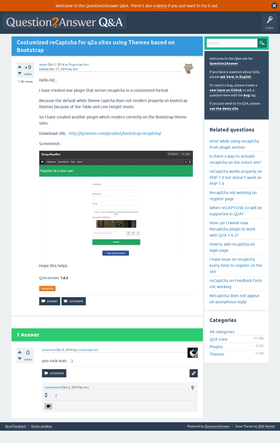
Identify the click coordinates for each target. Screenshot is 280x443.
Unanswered (71, 40)
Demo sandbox (41, 438)
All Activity (13, 40)
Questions (33, 40)
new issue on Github (226, 103)
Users (106, 40)
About (162, 40)
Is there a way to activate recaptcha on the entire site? (235, 171)
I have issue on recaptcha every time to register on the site (236, 277)
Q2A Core (218, 351)
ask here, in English (235, 89)
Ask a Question (128, 40)
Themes (217, 366)
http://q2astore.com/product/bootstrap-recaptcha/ (115, 145)
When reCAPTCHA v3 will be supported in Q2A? (236, 223)
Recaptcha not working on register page (233, 208)
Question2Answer (224, 76)
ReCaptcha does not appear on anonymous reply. (235, 311)
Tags (90, 40)
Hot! (51, 40)
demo (161, 5)
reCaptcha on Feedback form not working (236, 295)
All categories (222, 344)
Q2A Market (266, 438)
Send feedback (15, 438)
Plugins (73, 77)
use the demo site (224, 121)
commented (53, 399)
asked (43, 77)
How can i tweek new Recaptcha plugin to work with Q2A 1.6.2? (232, 241)
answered (49, 362)
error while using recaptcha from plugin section (234, 156)
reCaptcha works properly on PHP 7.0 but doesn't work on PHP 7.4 (236, 189)
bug (247, 107)
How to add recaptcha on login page (232, 259)
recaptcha (47, 300)
